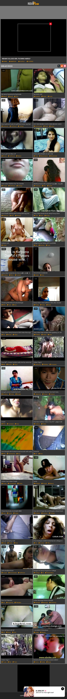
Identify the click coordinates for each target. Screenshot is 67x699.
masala (43, 632)
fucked (18, 275)
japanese (37, 394)
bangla (18, 394)
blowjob (18, 215)
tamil (45, 126)
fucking (30, 61)
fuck (48, 245)
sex (35, 245)
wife (44, 186)
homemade (38, 126)
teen (15, 662)
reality (42, 662)
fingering (9, 602)
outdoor (37, 424)
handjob (37, 602)
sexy (36, 156)
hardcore (5, 126)
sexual (44, 394)
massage (44, 602)
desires (52, 394)
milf (3, 364)
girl (35, 453)
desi (16, 96)
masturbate (53, 156)
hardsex (44, 513)
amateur (12, 61)
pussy (4, 483)
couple (21, 61)
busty (48, 305)
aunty (10, 96)
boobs (4, 156)
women (42, 245)
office (48, 543)
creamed (37, 186)
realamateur (49, 572)
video (42, 305)
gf (42, 572)
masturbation (43, 156)
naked (18, 156)
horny (36, 662)
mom (11, 275)
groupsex (53, 364)
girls (36, 215)
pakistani (17, 602)
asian (4, 61)
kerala (47, 215)
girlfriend (13, 126)
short (15, 364)
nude (4, 543)
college (21, 126)
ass (9, 662)
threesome (11, 453)
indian (43, 96)
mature (4, 96)
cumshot (10, 424)
